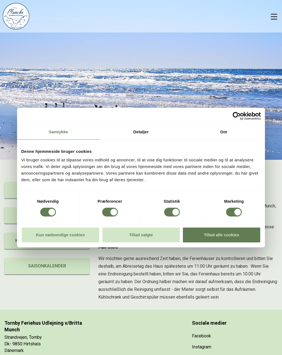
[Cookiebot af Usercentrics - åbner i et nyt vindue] (237, 116)
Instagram (201, 346)
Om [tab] (223, 131)
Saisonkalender (47, 266)
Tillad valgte (141, 234)
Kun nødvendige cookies (60, 234)
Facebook (201, 335)
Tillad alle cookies (221, 234)
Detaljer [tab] (141, 131)
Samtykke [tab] (58, 131)
